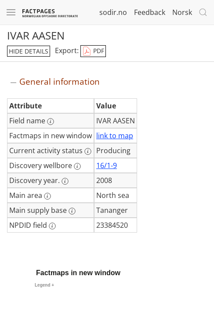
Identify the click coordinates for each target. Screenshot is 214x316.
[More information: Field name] (50, 121)
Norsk (182, 12)
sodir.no (113, 12)
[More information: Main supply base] (72, 211)
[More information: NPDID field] (52, 226)
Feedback (149, 12)
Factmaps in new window (78, 272)
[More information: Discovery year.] (65, 181)
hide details (28, 51)
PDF (93, 51)
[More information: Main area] (47, 196)
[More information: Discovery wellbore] (77, 166)
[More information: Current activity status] (87, 151)
